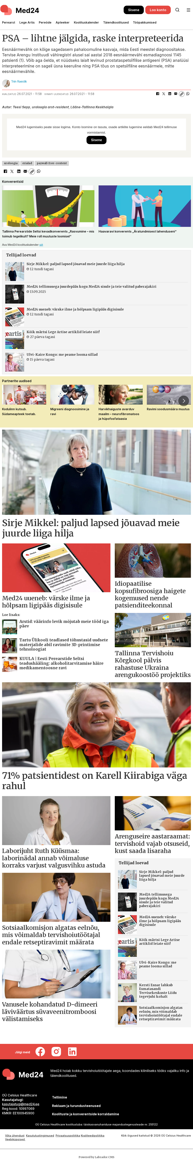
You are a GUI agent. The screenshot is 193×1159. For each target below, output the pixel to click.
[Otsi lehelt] (177, 10)
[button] (183, 401)
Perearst (8, 22)
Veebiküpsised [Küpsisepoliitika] (15, 1139)
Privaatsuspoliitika (68, 1135)
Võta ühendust (15, 1135)
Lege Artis (27, 22)
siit (41, 244)
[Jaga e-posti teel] (175, 94)
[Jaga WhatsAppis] (188, 94)
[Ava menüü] (188, 10)
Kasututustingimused (40, 1135)
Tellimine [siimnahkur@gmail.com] (59, 1097)
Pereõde (45, 22)
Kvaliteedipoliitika (92, 1135)
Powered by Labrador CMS (96, 1157)
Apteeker (63, 22)
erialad (27, 163)
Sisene (133, 10)
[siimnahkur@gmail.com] (76, 1105)
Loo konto (158, 10)
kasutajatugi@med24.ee (20, 1104)
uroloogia (11, 163)
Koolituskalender (86, 22)
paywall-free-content (52, 163)
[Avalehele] (20, 10)
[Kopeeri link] (182, 94)
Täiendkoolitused (116, 22)
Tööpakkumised (144, 22)
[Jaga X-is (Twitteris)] (163, 94)
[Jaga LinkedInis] (169, 94)
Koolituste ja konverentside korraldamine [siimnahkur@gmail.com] (85, 1114)
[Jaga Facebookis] (157, 94)
